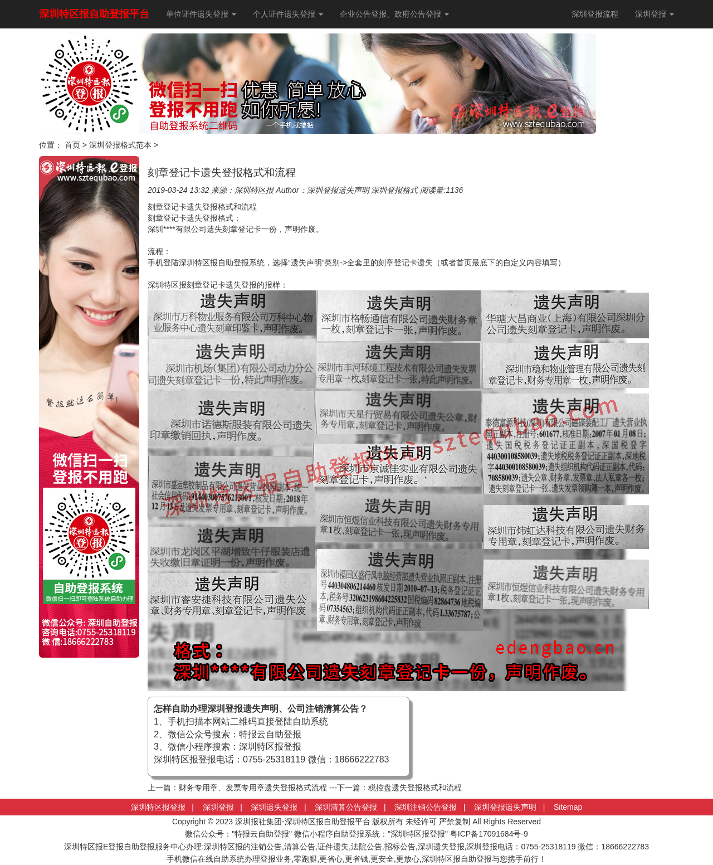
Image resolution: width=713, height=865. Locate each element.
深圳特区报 (254, 190)
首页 (72, 144)
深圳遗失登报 (274, 807)
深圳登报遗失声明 (338, 190)
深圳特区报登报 (158, 807)
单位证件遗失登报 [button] (201, 13)
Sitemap (568, 807)
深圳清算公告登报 (346, 807)
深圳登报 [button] (654, 13)
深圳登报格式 (394, 190)
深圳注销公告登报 (425, 807)
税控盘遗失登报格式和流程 (415, 787)
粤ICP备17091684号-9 (489, 833)
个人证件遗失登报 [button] (288, 13)
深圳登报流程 (595, 13)
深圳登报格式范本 (120, 144)
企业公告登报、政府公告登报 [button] (394, 13)
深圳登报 (218, 807)
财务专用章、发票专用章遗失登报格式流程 (253, 787)
